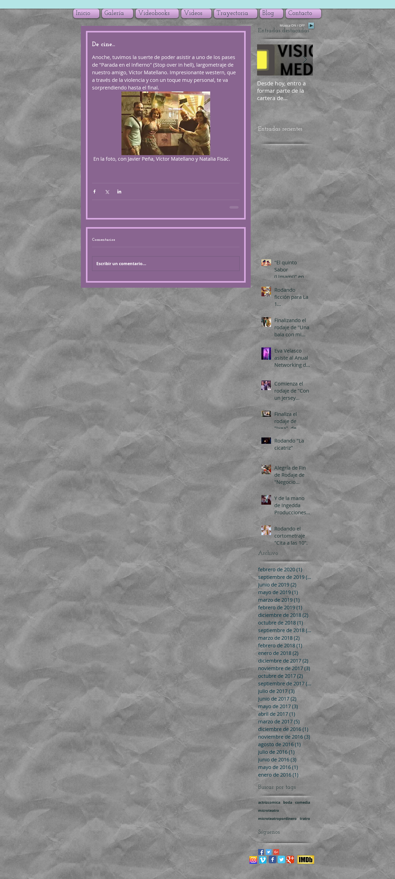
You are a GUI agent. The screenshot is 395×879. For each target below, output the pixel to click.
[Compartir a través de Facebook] (94, 191)
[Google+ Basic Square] (276, 852)
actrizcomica (269, 802)
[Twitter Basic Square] (269, 852)
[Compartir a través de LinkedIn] (119, 191)
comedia (302, 802)
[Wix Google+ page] (290, 859)
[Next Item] (304, 60)
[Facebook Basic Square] (261, 852)
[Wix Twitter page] (281, 859)
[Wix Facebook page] (272, 859)
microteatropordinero (277, 818)
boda (287, 802)
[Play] (311, 26)
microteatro (268, 810)
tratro (305, 818)
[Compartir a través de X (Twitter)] (106, 191)
